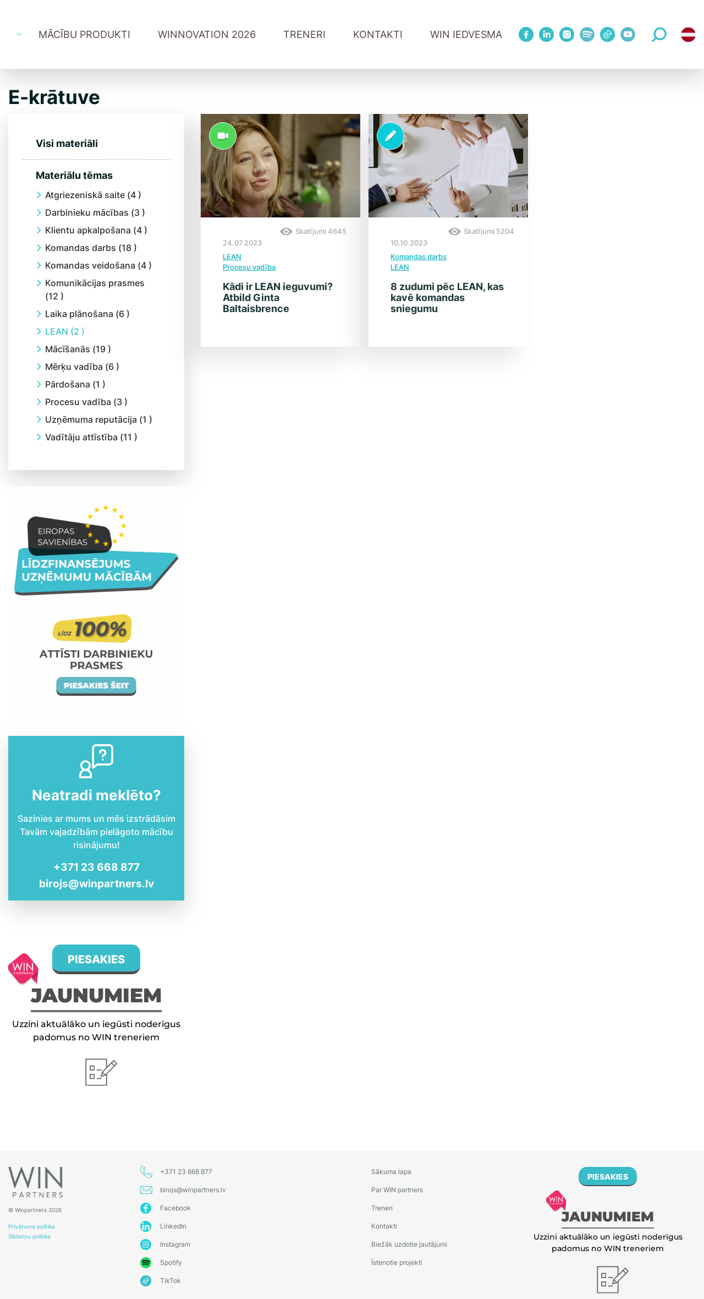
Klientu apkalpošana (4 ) (96, 230)
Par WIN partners (397, 1190)
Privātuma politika (31, 1226)
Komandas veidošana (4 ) (98, 265)
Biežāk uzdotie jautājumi (409, 1244)
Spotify (171, 1262)
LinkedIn (173, 1226)
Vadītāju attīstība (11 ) (91, 437)
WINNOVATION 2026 (207, 34)
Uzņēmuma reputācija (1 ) (98, 419)
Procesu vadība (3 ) (86, 401)
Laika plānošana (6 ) (87, 313)
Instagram (175, 1244)
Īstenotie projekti (396, 1262)
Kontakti (378, 34)
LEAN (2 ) (65, 331)
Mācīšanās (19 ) (78, 348)
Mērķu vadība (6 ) (82, 366)
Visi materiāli (67, 143)
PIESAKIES (96, 959)
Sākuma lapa (391, 1171)
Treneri (382, 1208)
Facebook (175, 1208)
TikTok (170, 1280)
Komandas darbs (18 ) (91, 247)
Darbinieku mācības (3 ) (95, 212)
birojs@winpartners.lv (96, 883)
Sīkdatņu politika (29, 1236)
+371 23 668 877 (96, 867)
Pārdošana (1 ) (75, 384)
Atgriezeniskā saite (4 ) (93, 194)
